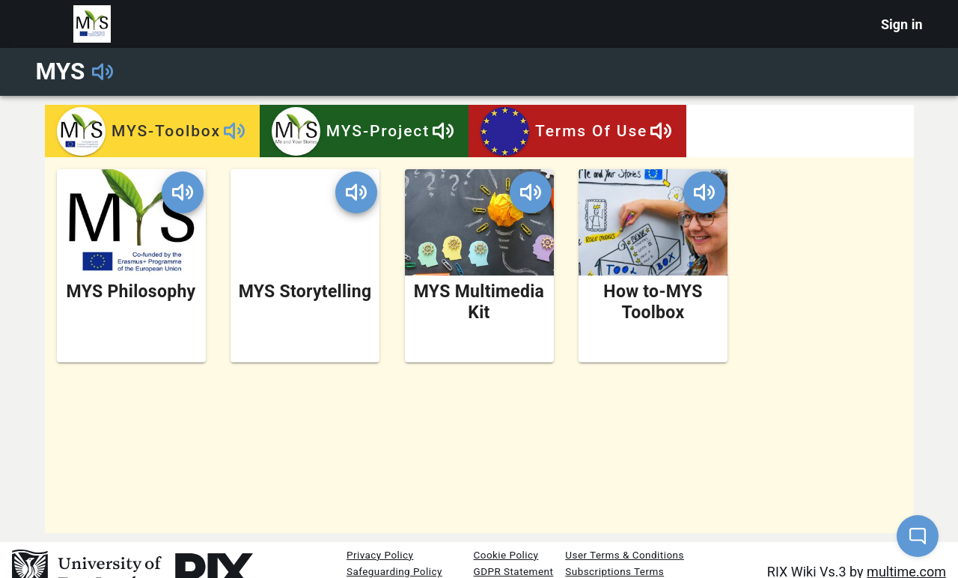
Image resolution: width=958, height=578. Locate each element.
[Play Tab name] (233, 131)
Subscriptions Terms (614, 571)
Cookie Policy (506, 555)
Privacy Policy (380, 555)
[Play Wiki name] (183, 192)
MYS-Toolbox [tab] (152, 131)
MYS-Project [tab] (363, 131)
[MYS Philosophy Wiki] (131, 265)
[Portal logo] (92, 24)
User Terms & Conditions (624, 555)
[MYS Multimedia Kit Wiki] (479, 265)
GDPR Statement (514, 571)
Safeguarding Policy (394, 571)
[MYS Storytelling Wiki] (305, 265)
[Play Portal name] (102, 72)
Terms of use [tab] (577, 131)
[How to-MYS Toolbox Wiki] (653, 265)
